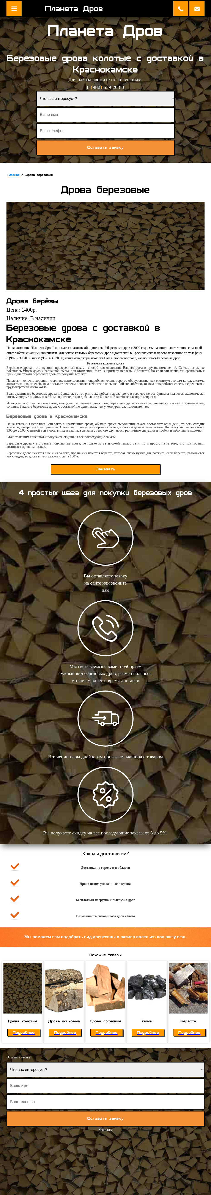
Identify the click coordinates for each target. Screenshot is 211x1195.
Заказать (105, 469)
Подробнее (24, 1032)
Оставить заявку (197, 8)
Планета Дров (74, 8)
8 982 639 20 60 (105, 87)
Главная (14, 175)
